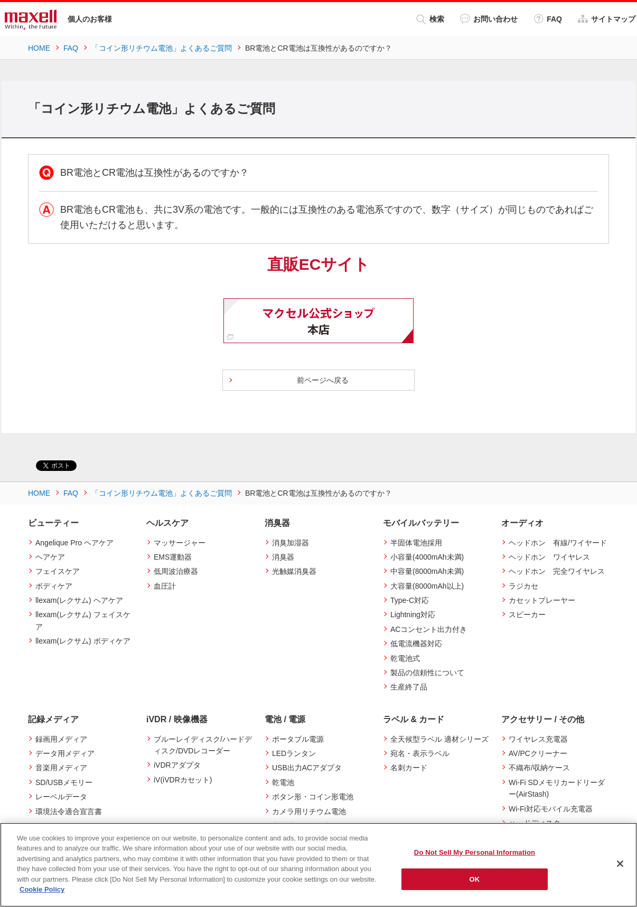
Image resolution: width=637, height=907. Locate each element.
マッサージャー (179, 542)
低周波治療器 (176, 571)
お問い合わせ (489, 19)
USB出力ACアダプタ (307, 767)
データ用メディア (65, 753)
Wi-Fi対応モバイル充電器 (551, 809)
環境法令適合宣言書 (68, 811)
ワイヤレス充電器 (538, 739)
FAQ (547, 19)
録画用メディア (61, 739)
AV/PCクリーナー (538, 753)
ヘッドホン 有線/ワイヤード (558, 542)
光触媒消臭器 (294, 571)
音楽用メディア (61, 767)
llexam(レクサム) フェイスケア (82, 620)
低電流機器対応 (416, 643)
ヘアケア (50, 557)
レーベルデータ (61, 796)
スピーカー (527, 614)
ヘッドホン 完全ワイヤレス (557, 571)
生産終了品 (408, 687)
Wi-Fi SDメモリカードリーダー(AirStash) (557, 788)
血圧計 (165, 586)
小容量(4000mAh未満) (427, 557)
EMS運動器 (173, 557)
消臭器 (283, 557)
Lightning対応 (412, 614)
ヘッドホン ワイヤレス (549, 557)
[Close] (620, 863)
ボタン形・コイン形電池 (312, 796)
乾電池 (283, 782)
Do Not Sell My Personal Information (474, 852)
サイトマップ (606, 19)
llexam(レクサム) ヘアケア (79, 600)
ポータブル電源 (298, 739)
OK (475, 879)
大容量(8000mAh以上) (427, 586)
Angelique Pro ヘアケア (74, 542)
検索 (430, 19)
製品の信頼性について (427, 672)
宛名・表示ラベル (419, 753)
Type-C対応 (409, 600)
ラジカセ (523, 586)
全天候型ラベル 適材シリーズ (439, 739)
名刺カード (408, 767)
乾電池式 (405, 658)
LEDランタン (294, 753)
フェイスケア (57, 571)
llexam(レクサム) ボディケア (82, 641)
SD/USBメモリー (63, 782)
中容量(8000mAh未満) (427, 571)
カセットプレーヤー (542, 600)
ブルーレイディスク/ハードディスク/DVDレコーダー (203, 745)
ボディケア (53, 586)
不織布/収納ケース (539, 767)
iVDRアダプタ (177, 765)
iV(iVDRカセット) (183, 780)
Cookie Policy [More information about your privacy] (42, 889)
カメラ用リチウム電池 (309, 811)
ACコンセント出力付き (428, 629)
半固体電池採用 (416, 542)
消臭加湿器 (290, 542)
